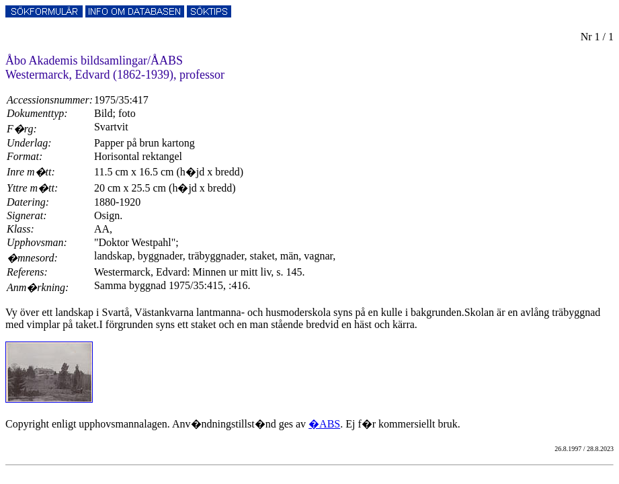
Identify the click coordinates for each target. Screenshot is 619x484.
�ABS (324, 424)
